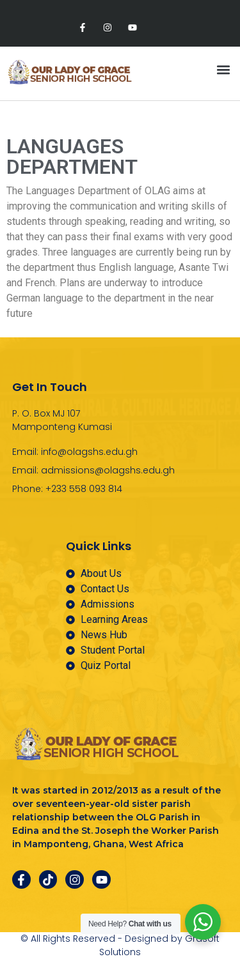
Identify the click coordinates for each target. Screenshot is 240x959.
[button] (223, 70)
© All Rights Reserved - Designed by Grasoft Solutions (120, 945)
